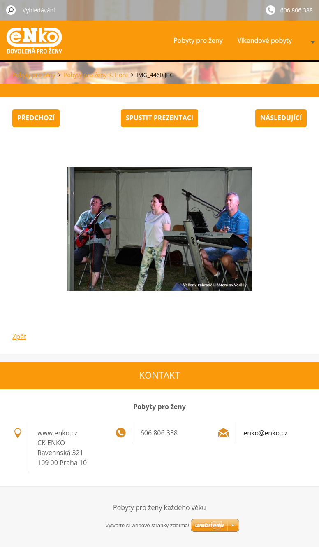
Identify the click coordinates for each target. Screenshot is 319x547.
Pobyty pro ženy (197, 40)
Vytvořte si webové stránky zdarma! (147, 525)
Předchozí (36, 117)
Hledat (11, 9)
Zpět (19, 336)
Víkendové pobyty (265, 40)
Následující (281, 117)
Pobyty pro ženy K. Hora (96, 75)
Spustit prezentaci (159, 117)
